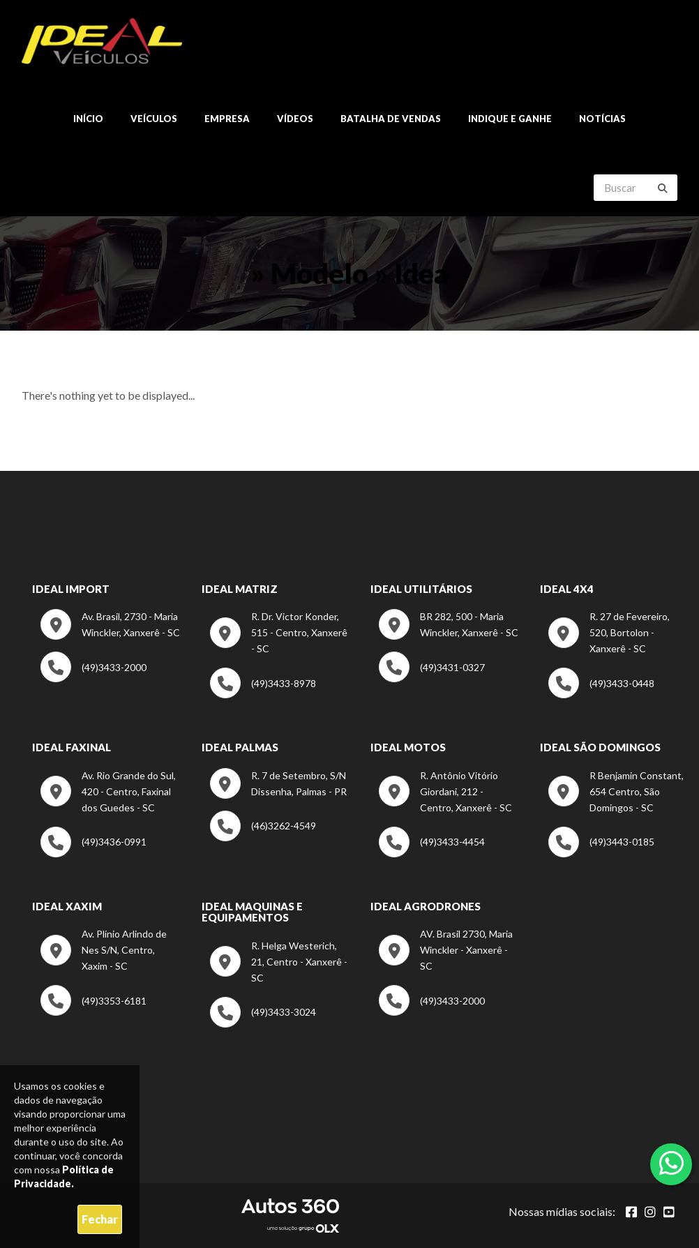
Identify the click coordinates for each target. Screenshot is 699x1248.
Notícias (602, 118)
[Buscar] (663, 188)
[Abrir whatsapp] (671, 1163)
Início (88, 118)
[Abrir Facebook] (631, 1212)
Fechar (100, 1219)
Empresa (227, 118)
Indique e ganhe (510, 118)
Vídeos (295, 118)
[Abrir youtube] (669, 1212)
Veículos (153, 118)
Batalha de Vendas (390, 118)
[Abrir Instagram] (650, 1212)
